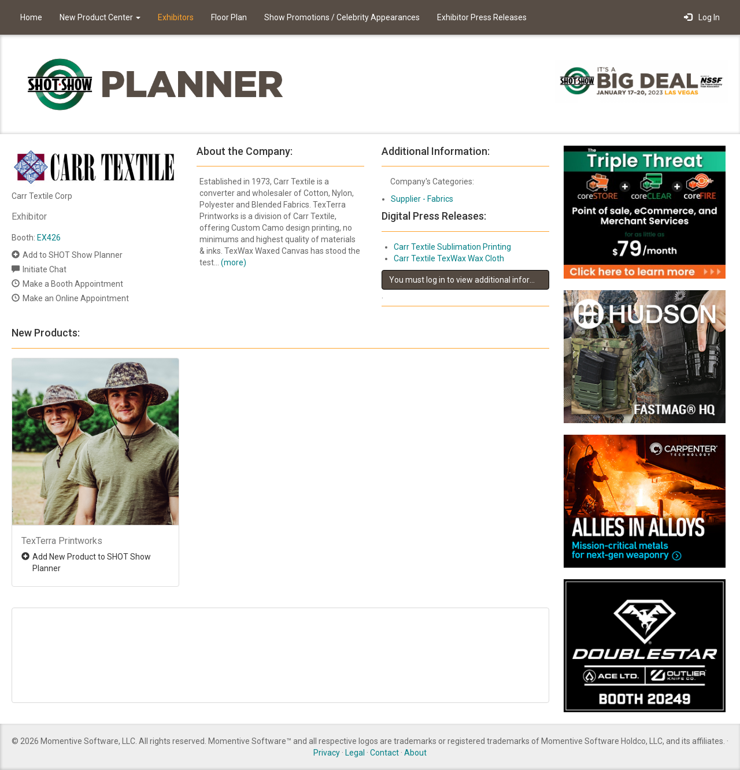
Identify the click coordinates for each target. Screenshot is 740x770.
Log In (702, 17)
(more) (233, 262)
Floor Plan (229, 17)
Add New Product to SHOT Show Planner (91, 562)
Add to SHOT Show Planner (73, 255)
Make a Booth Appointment (73, 283)
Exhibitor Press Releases (482, 17)
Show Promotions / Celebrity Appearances (342, 17)
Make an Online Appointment (76, 298)
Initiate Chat (44, 269)
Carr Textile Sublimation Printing (452, 246)
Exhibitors (176, 17)
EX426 (49, 237)
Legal (355, 752)
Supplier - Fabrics (422, 198)
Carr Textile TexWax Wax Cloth (449, 258)
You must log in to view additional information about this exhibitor (469, 279)
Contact (384, 752)
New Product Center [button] (100, 17)
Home (31, 17)
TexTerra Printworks (61, 540)
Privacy (326, 752)
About (415, 752)
